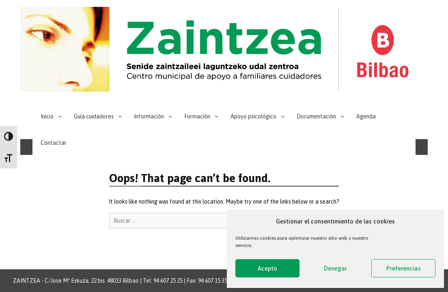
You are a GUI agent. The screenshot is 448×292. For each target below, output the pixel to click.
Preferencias (403, 268)
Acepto (267, 268)
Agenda (366, 116)
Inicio (47, 116)
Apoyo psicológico (253, 116)
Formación (197, 116)
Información (149, 116)
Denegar (335, 268)
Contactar (54, 143)
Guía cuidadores (94, 116)
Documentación (316, 116)
